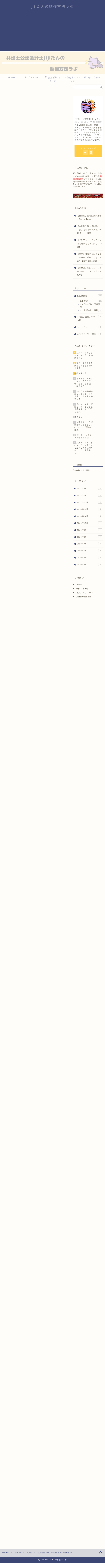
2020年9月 (89, 529)
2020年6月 (89, 550)
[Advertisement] (52, 31)
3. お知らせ (89, 327)
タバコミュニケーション (28, 228)
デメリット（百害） (24, 205)
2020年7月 (89, 543)
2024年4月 (89, 488)
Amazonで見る (48, 1321)
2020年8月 (89, 536)
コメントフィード (84, 592)
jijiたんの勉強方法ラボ (52, 5)
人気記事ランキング (72, 78)
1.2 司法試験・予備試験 (91, 305)
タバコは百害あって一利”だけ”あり (31, 200)
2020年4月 (89, 564)
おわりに (18, 238)
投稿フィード (82, 588)
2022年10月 (89, 502)
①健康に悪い (23, 210)
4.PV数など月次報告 (89, 334)
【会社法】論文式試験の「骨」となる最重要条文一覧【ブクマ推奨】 (89, 229)
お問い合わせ (92, 77)
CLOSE (56, 187)
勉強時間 (19, 1227)
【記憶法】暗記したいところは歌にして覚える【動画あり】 (89, 271)
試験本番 (39, 1227)
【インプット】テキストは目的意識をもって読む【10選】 (89, 243)
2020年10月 (89, 523)
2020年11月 (89, 516)
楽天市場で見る (48, 1328)
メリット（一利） (23, 223)
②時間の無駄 (23, 214)
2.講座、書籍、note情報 (89, 318)
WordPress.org (83, 597)
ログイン (80, 584)
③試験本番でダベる (26, 218)
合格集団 (29, 1227)
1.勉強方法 (89, 295)
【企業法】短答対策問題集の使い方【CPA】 (89, 217)
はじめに (18, 195)
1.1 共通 (8, 89)
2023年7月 (89, 495)
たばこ (9, 1227)
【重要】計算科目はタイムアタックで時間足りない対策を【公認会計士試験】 (89, 257)
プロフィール (33, 77)
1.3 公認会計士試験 (91, 310)
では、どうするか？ (26, 232)
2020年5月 (89, 557)
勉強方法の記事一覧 (53, 78)
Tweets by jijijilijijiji (82, 470)
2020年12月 (89, 509)
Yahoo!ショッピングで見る (48, 1335)
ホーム (13, 77)
